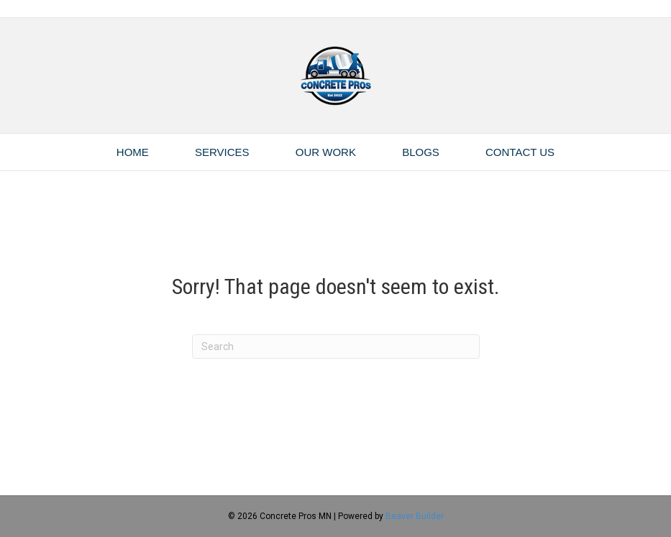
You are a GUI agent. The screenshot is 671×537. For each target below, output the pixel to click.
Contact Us (519, 152)
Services (222, 152)
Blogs (420, 152)
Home (133, 152)
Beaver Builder (414, 516)
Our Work (326, 152)
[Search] (336, 346)
